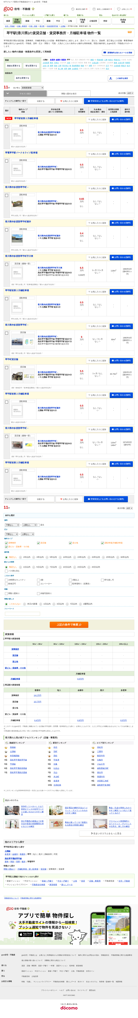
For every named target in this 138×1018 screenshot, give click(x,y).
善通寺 (22, 854)
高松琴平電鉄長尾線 (18, 768)
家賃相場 (53, 885)
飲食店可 (12, 584)
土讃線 (13, 751)
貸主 (42, 525)
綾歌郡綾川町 (102, 768)
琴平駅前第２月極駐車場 (26, 118)
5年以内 (53, 557)
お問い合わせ (71, 990)
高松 (55, 756)
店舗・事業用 (95, 881)
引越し (29, 982)
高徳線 (13, 747)
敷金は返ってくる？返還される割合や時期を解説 (76, 823)
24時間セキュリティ (17, 580)
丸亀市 (100, 760)
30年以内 (124, 557)
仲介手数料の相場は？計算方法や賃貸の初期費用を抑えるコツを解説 (32, 823)
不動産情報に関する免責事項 (30, 898)
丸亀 (55, 764)
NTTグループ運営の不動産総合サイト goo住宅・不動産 (25, 2)
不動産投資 (80, 971)
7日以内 (73, 604)
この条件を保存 (122, 78)
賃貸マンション (62, 966)
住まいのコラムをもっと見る (107, 833)
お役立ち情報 (6, 981)
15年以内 (81, 557)
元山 (55, 772)
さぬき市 (101, 764)
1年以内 (26, 557)
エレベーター (46, 584)
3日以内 (60, 604)
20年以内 (96, 557)
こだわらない (15, 604)
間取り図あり (9, 869)
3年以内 (40, 557)
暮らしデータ (67, 885)
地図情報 (119, 982)
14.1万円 (37, 695)
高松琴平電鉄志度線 (18, 772)
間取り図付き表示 (69, 94)
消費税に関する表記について (54, 960)
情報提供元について (11, 898)
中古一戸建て (63, 881)
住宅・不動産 (124, 881)
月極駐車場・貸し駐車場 (27, 869)
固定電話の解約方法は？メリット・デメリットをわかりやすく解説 (76, 810)
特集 (23, 982)
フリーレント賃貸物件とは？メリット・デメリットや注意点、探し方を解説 (120, 823)
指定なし (13, 557)
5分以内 (40, 567)
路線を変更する (13, 66)
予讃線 (13, 764)
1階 (41, 580)
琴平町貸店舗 (11, 359)
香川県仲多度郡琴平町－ (17, 187)
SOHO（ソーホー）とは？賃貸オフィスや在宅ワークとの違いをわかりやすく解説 (32, 810)
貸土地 (75, 543)
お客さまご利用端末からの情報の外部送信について (57, 955)
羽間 (18, 862)
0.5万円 (80, 679)
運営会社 (92, 990)
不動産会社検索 (38, 885)
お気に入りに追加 (69, 101)
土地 (75, 881)
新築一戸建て (47, 881)
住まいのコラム (91, 982)
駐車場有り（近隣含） (81, 584)
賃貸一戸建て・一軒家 (46, 966)
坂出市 (100, 772)
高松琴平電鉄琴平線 (18, 760)
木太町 (56, 777)
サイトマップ (82, 990)
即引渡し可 (109, 580)
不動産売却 (26, 976)
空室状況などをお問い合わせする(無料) (106, 101)
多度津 (56, 781)
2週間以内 (87, 604)
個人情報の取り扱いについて (32, 960)
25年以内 (110, 557)
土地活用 (35, 976)
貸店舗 (43, 543)
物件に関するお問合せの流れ (88, 955)
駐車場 (72, 966)
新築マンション (27, 971)
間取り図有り (14, 593)
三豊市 (100, 751)
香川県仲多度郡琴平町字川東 (19, 256)
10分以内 (67, 567)
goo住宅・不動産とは (29, 955)
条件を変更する (22, 78)
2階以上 (75, 580)
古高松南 (57, 785)
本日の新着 (32, 604)
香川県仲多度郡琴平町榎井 (18, 221)
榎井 (23, 862)
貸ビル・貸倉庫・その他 (18, 546)
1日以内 (47, 604)
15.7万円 (37, 702)
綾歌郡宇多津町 (103, 785)
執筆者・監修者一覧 (106, 982)
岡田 (12, 862)
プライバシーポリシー (49, 990)
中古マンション (40, 971)
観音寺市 (101, 756)
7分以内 (53, 567)
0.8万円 (80, 720)
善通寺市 (101, 777)
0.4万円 (37, 720)
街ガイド (81, 982)
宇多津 (56, 760)
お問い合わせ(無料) (121, 119)
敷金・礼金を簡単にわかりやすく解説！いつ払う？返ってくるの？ (120, 810)
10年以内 (67, 557)
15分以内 (81, 567)
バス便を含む (14, 571)
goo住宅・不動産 (8, 955)
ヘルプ (61, 990)
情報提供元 (105, 955)
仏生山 (56, 768)
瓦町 (55, 751)
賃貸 (83, 881)
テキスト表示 (25, 94)
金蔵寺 (15, 854)
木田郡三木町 (102, 781)
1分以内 (26, 567)
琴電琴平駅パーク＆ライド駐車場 (21, 153)
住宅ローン (90, 971)
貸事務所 (12, 543)
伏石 (55, 747)
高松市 (100, 747)
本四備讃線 (14, 756)
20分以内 (96, 567)
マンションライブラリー (42, 982)
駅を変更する (31, 66)
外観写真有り (46, 593)
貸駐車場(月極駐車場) (113, 543)
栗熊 (6, 862)
